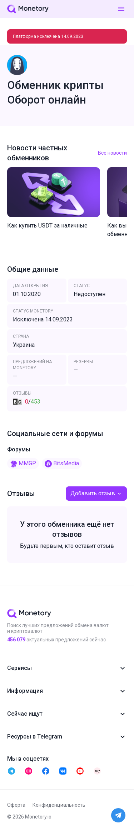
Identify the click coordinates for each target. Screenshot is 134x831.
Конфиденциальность (59, 805)
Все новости (112, 153)
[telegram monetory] (11, 771)
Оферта (16, 805)
